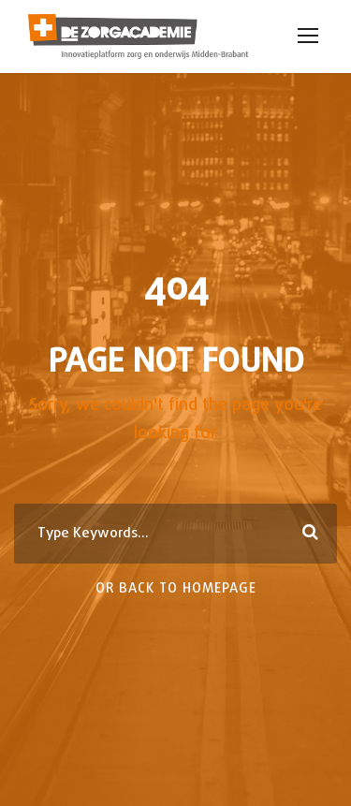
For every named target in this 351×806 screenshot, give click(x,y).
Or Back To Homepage (175, 589)
